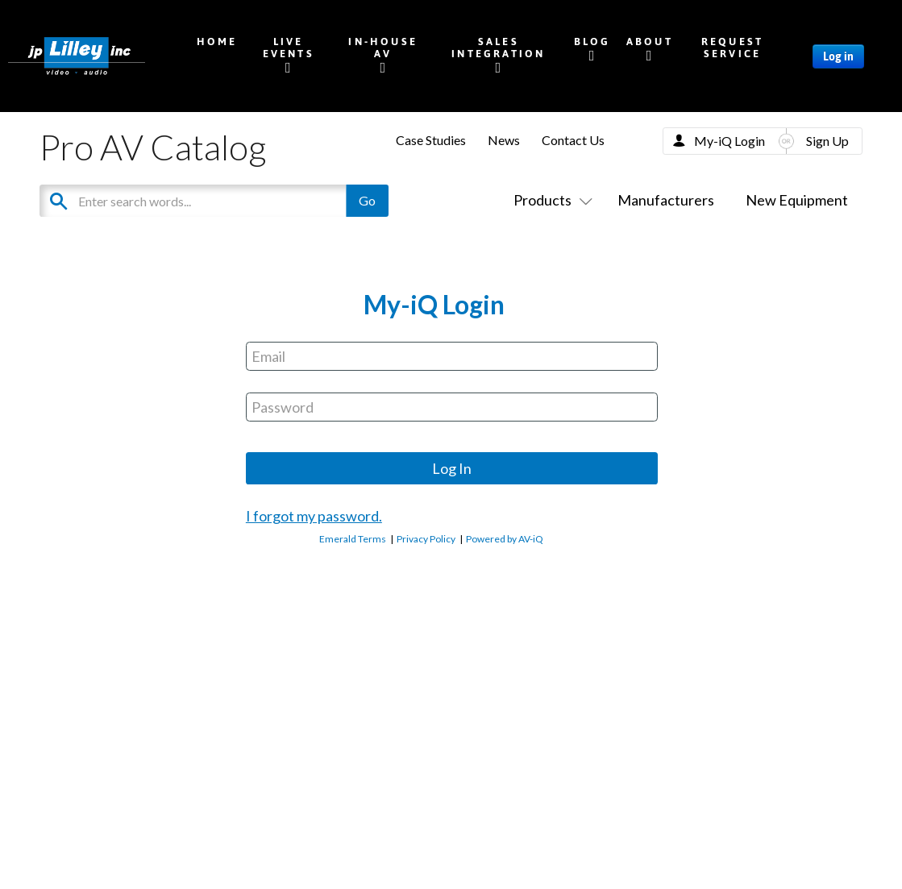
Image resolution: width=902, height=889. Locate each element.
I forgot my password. (314, 516)
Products (549, 200)
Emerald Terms (352, 539)
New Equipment (797, 200)
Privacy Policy (426, 539)
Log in (838, 56)
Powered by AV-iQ (504, 539)
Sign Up (827, 140)
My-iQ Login (729, 140)
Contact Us (573, 139)
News (504, 139)
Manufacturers (665, 200)
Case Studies (431, 139)
